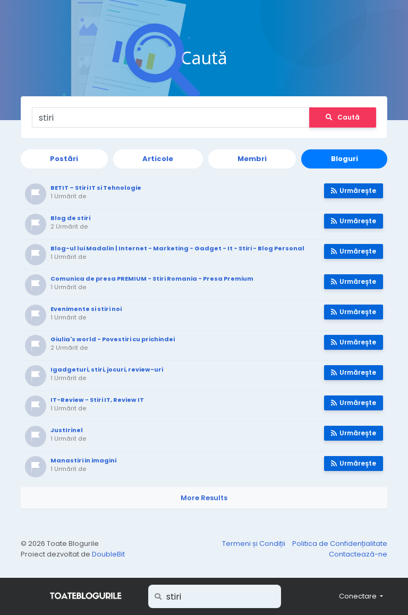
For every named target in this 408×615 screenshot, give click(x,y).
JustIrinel (66, 430)
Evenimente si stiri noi (86, 309)
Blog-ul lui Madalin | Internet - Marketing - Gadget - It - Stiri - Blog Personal (177, 248)
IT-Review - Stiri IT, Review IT (97, 399)
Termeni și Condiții (254, 543)
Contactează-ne (358, 554)
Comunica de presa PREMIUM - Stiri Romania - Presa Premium (151, 278)
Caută (343, 117)
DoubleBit (108, 554)
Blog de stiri (70, 218)
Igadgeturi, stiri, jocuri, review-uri (106, 369)
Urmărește (353, 190)
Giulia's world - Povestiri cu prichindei (112, 339)
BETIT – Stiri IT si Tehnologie (95, 187)
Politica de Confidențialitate (339, 543)
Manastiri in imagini (83, 460)
